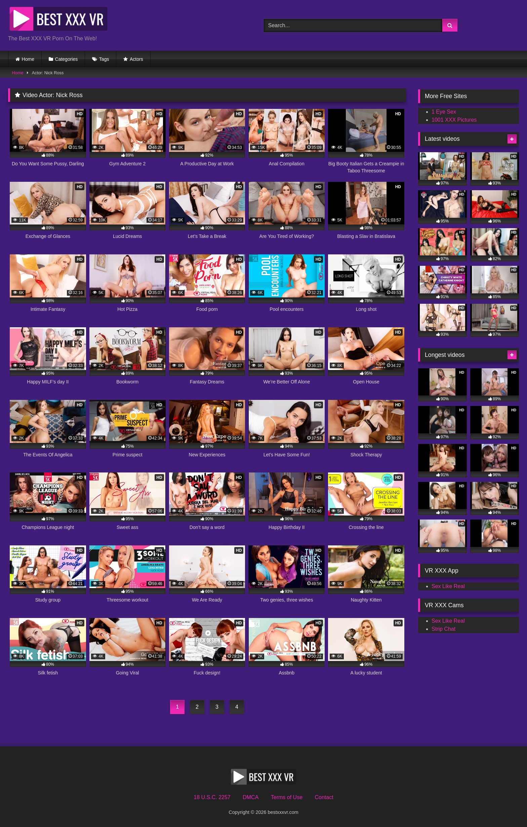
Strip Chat (443, 629)
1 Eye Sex (444, 112)
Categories (66, 59)
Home (28, 59)
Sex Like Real (448, 586)
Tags (104, 59)
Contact (324, 797)
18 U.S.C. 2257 (212, 797)
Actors (136, 59)
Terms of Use (286, 797)
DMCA (250, 797)
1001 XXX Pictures (454, 120)
